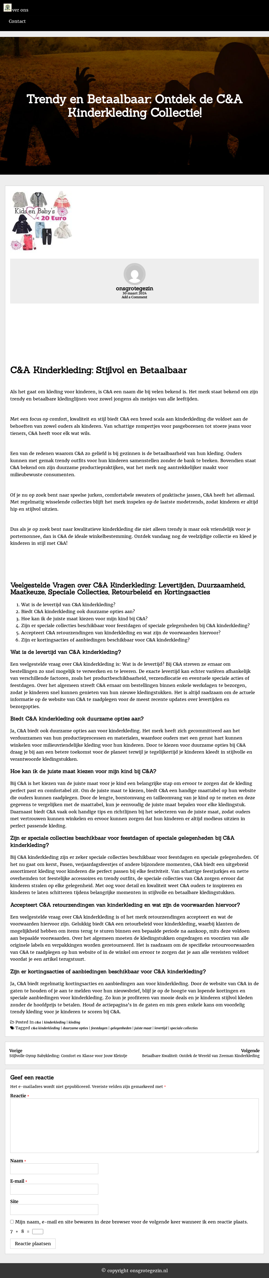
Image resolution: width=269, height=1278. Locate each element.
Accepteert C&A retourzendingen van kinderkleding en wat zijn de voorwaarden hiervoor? (121, 632)
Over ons (18, 10)
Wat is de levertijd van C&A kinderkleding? (68, 604)
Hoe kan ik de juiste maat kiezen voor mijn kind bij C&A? (84, 618)
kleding (74, 1022)
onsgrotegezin (134, 288)
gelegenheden (120, 1028)
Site (14, 1201)
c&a (38, 1022)
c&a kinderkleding (45, 1028)
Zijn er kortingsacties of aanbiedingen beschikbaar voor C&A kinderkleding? (105, 640)
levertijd (160, 1028)
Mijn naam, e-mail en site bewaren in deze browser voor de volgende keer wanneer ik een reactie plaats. (131, 1222)
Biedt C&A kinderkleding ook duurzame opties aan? (78, 611)
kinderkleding (55, 1022)
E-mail (18, 1181)
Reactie (19, 1095)
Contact (17, 21)
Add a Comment (134, 297)
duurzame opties (75, 1028)
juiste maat (142, 1028)
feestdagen (99, 1028)
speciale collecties (184, 1028)
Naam (18, 1160)
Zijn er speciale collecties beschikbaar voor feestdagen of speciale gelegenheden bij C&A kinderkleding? (135, 625)
